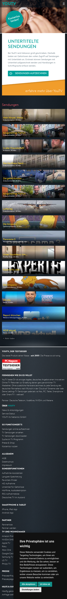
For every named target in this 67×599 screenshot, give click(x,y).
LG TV (4, 560)
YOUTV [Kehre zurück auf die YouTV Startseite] (9, 4)
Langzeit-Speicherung (12, 476)
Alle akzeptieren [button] (28, 584)
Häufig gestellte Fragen (12, 591)
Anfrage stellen (9, 594)
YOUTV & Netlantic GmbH (14, 417)
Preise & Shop (8, 442)
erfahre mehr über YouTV (43, 91)
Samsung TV (7, 557)
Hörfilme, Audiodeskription (14, 490)
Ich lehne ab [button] (45, 584)
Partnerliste (7, 524)
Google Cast (7, 553)
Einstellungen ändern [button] (30, 590)
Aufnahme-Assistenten (12, 473)
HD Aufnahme (8, 483)
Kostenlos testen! (14, 19)
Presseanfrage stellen (12, 575)
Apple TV (6, 543)
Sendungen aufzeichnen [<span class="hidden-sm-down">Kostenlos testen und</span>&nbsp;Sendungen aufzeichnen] (30, 73)
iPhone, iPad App (9, 509)
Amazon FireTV (9, 536)
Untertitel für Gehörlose (13, 487)
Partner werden (9, 528)
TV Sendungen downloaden (14, 436)
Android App (7, 512)
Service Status (8, 413)
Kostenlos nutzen (10, 446)
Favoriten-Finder (9, 480)
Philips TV (6, 563)
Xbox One (6, 549)
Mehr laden (10, 338)
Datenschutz (8, 461)
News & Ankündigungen (13, 410)
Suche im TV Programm (12, 439)
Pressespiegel (8, 579)
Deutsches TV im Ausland (13, 497)
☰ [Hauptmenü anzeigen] (64, 3)
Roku (4, 546)
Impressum (7, 465)
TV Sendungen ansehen (12, 432)
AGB (4, 458)
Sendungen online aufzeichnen (16, 429)
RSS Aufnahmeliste (10, 493)
